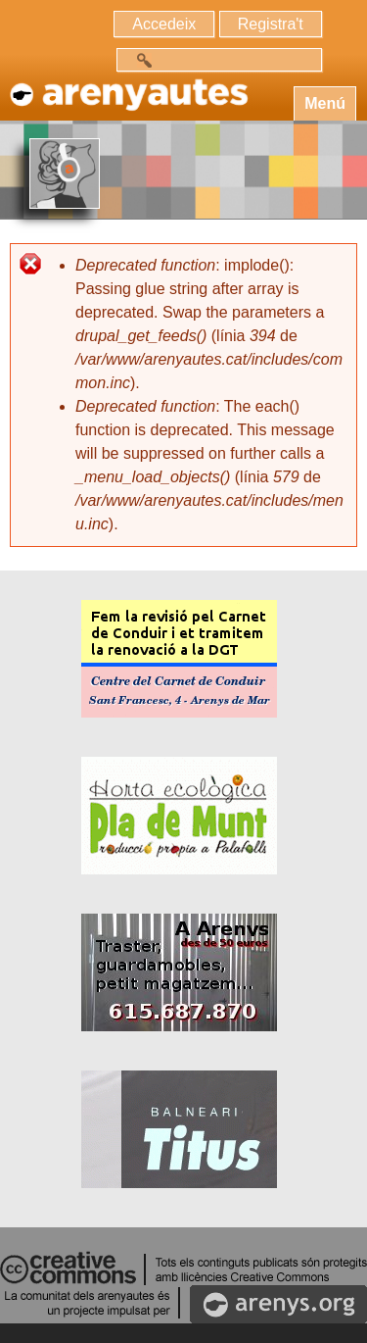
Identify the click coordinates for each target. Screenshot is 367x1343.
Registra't (270, 24)
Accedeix (164, 24)
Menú (324, 103)
